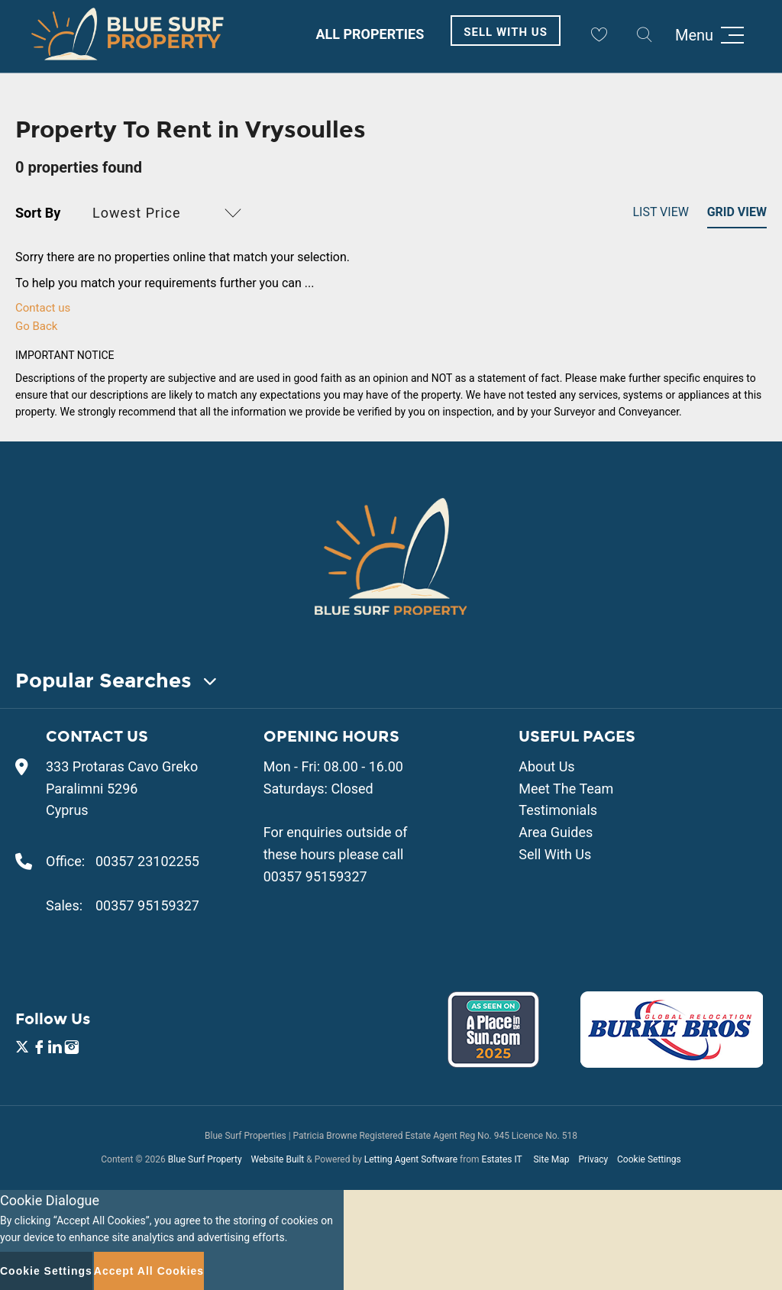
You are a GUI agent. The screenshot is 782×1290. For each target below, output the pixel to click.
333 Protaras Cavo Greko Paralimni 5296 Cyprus (122, 788)
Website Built (277, 1159)
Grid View (737, 212)
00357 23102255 (147, 861)
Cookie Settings (649, 1159)
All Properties (369, 34)
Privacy (593, 1159)
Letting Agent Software (410, 1159)
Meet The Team (566, 789)
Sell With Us (506, 32)
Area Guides (556, 832)
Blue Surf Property (205, 1159)
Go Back (36, 326)
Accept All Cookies (149, 1271)
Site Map (551, 1159)
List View (660, 212)
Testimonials (558, 810)
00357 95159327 (147, 905)
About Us (546, 766)
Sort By (37, 213)
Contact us (42, 308)
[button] (169, 213)
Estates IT (502, 1159)
